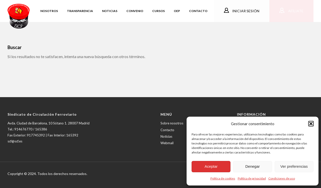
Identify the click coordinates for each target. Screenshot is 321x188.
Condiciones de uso (281, 178)
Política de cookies (222, 178)
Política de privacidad (252, 178)
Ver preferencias (294, 166)
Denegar (252, 166)
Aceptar (211, 166)
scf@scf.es (15, 141)
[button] (310, 123)
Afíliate (295, 11)
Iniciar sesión (245, 11)
